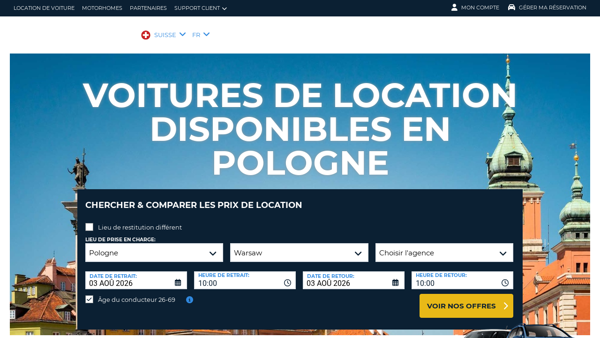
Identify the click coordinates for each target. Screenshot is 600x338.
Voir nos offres (461, 298)
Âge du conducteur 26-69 (136, 292)
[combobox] (245, 273)
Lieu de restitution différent (140, 220)
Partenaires (148, 8)
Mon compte (475, 7)
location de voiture (44, 8)
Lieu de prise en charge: (120, 233)
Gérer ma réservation (547, 7)
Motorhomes (102, 8)
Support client (200, 8)
